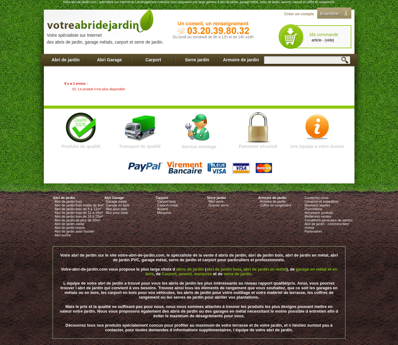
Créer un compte (299, 14)
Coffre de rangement (275, 205)
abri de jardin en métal (264, 269)
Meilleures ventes (318, 216)
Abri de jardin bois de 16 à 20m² (79, 216)
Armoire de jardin (241, 59)
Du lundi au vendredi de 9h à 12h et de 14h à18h (213, 37)
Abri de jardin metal (69, 224)
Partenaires (313, 231)
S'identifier (330, 14)
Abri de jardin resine (70, 227)
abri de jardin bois (223, 269)
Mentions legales (318, 205)
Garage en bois (117, 205)
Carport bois (166, 201)
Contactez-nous (317, 198)
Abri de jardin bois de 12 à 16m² (79, 213)
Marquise (164, 213)
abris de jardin (190, 269)
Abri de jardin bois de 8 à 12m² (78, 209)
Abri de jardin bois (68, 201)
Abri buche (63, 235)
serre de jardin (238, 274)
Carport (153, 59)
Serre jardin (197, 59)
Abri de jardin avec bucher (75, 231)
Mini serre (216, 201)
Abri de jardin (66, 59)
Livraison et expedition (322, 201)
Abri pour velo (116, 209)
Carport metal (167, 205)
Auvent (162, 209)
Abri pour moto (117, 213)
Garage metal (116, 201)
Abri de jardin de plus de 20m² (77, 220)
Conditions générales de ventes (329, 220)
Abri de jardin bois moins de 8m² (79, 205)
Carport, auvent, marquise (187, 274)
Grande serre (219, 205)
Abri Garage (109, 59)
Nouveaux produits (319, 213)
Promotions (313, 209)
